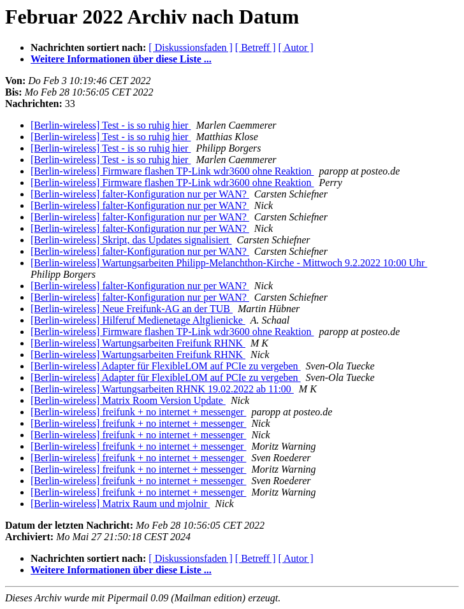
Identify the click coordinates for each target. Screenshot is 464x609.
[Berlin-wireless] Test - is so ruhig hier (111, 125)
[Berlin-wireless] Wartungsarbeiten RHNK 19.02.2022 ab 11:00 (162, 388)
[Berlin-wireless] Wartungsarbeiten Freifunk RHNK (138, 343)
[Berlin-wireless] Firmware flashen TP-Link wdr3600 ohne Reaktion (172, 171)
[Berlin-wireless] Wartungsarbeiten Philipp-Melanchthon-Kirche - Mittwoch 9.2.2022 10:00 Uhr (229, 262)
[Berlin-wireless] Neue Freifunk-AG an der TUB (132, 308)
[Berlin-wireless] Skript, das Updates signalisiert (131, 239)
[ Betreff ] (255, 47)
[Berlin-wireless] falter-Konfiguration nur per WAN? (140, 194)
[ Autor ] (296, 47)
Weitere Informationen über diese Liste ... (121, 59)
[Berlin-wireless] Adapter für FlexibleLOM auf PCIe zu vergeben (166, 366)
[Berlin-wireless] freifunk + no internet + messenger (138, 411)
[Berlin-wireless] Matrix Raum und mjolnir (120, 503)
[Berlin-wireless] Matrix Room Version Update (128, 400)
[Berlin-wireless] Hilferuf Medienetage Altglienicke (138, 320)
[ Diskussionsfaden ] (191, 47)
